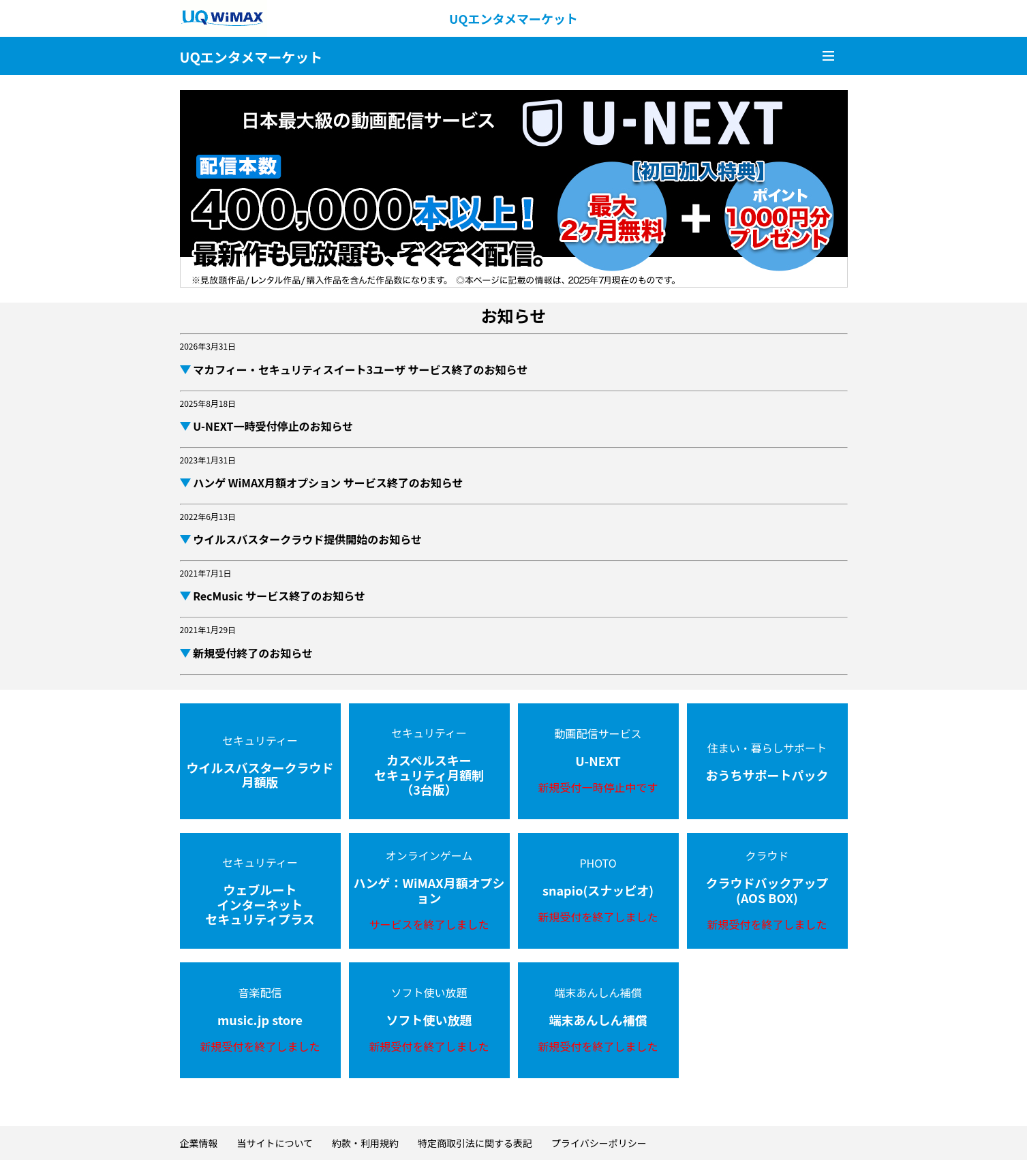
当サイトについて (275, 1143)
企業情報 (199, 1143)
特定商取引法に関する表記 (475, 1143)
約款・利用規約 (365, 1143)
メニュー (828, 56)
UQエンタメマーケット (513, 18)
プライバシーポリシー (599, 1143)
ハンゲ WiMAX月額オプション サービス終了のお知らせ (327, 482)
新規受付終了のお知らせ (252, 653)
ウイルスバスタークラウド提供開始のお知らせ (306, 539)
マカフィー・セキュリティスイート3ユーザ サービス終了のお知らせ (359, 369)
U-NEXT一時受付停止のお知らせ (272, 426)
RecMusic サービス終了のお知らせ (278, 595)
